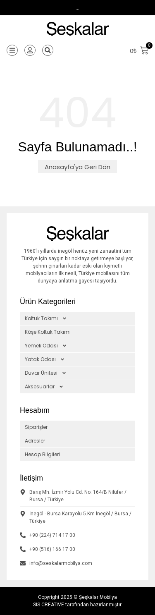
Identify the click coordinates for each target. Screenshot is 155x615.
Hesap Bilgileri (42, 454)
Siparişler (36, 427)
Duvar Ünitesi (46, 373)
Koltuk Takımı (46, 318)
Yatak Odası (45, 359)
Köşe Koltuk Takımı (48, 331)
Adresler (35, 440)
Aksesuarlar (44, 386)
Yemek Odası (46, 345)
